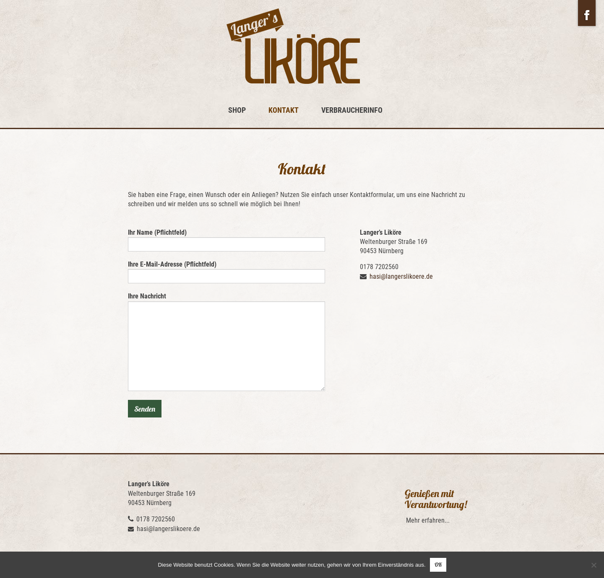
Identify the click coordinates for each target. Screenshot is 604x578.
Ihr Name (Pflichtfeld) (226, 239)
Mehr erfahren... (428, 520)
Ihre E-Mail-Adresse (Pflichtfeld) (226, 271)
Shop (237, 110)
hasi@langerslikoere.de (401, 276)
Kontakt (283, 110)
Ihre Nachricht (226, 341)
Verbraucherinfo (352, 110)
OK (438, 564)
